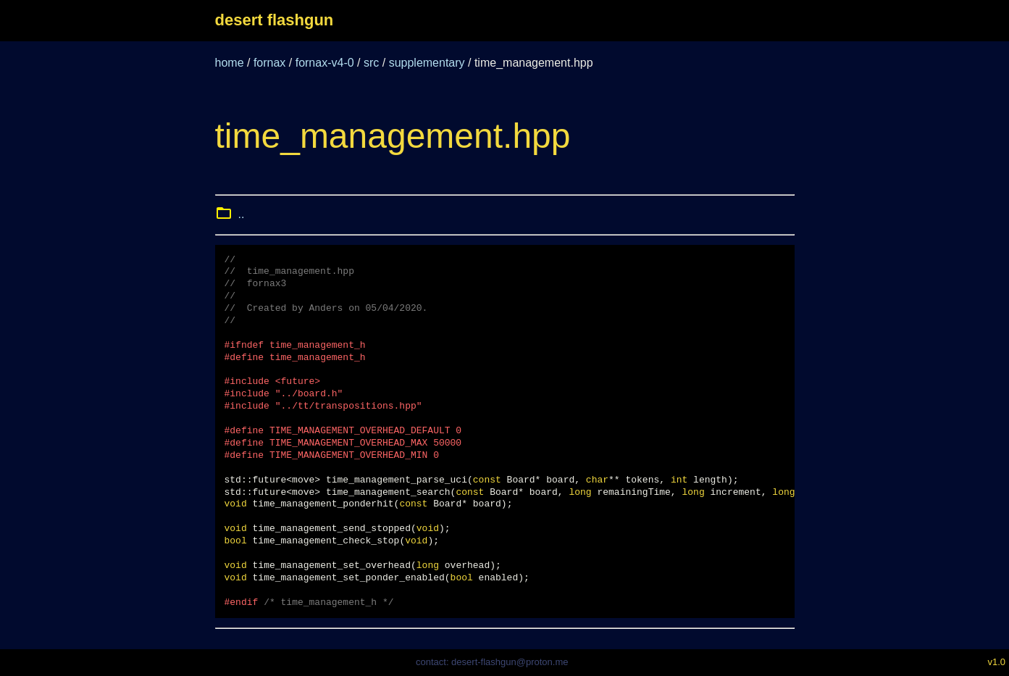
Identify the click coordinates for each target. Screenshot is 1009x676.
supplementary (427, 63)
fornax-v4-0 (325, 63)
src (371, 63)
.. (241, 214)
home (229, 63)
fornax (269, 63)
